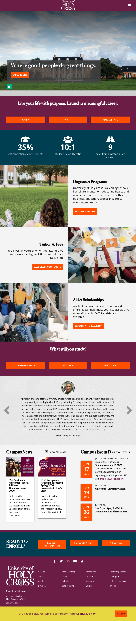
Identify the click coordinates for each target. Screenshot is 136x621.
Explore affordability (88, 325)
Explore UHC (20, 74)
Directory (42, 586)
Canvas (41, 576)
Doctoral (110, 365)
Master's (68, 365)
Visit (68, 119)
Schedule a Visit (84, 542)
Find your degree (85, 211)
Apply (25, 119)
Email (40, 581)
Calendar (66, 581)
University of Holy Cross (16, 591)
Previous (6, 410)
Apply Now (116, 542)
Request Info (110, 119)
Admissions (91, 571)
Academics (90, 581)
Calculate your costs (47, 266)
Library (89, 586)
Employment (115, 576)
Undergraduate (25, 365)
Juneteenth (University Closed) (110, 489)
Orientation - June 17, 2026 (108, 465)
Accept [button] (121, 613)
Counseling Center (118, 571)
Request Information (52, 544)
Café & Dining (68, 586)
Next (129, 410)
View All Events (119, 452)
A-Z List (41, 571)
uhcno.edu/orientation (111, 478)
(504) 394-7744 (12, 603)
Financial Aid (91, 576)
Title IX (113, 586)
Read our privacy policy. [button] (82, 613)
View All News (55, 452)
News (64, 576)
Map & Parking (68, 571)
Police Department (118, 581)
